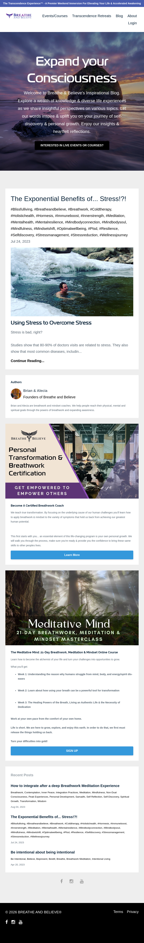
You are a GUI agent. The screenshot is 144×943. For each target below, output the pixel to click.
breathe (61, 868)
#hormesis (44, 225)
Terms (117, 921)
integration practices (67, 801)
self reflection (94, 806)
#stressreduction (84, 244)
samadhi (80, 806)
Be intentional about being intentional (43, 861)
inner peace (48, 801)
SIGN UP (72, 760)
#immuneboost (67, 225)
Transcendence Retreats (91, 16)
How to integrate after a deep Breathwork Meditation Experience (65, 795)
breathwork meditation (78, 868)
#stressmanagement (52, 244)
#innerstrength (92, 225)
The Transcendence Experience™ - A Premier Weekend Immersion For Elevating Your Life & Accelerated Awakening (72, 3)
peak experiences (38, 806)
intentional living (101, 868)
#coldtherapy (100, 219)
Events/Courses (55, 16)
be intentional (18, 868)
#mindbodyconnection (82, 231)
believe (31, 868)
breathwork (17, 801)
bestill (52, 868)
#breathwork (78, 219)
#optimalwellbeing (71, 238)
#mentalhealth (22, 231)
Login (132, 23)
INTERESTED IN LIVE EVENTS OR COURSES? (71, 145)
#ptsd (92, 238)
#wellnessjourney (114, 244)
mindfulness (98, 801)
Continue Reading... (27, 370)
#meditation (115, 225)
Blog (119, 16)
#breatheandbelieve (50, 219)
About (132, 16)
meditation (85, 801)
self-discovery (111, 806)
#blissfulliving (21, 219)
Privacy (133, 921)
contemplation (32, 801)
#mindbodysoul (114, 231)
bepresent (41, 868)
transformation (28, 810)
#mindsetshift (44, 238)
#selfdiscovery (22, 244)
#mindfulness (21, 238)
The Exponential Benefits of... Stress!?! (44, 826)
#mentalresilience (49, 231)
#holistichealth (22, 225)
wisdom (42, 810)
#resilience (108, 238)
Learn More (72, 564)
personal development (62, 806)
